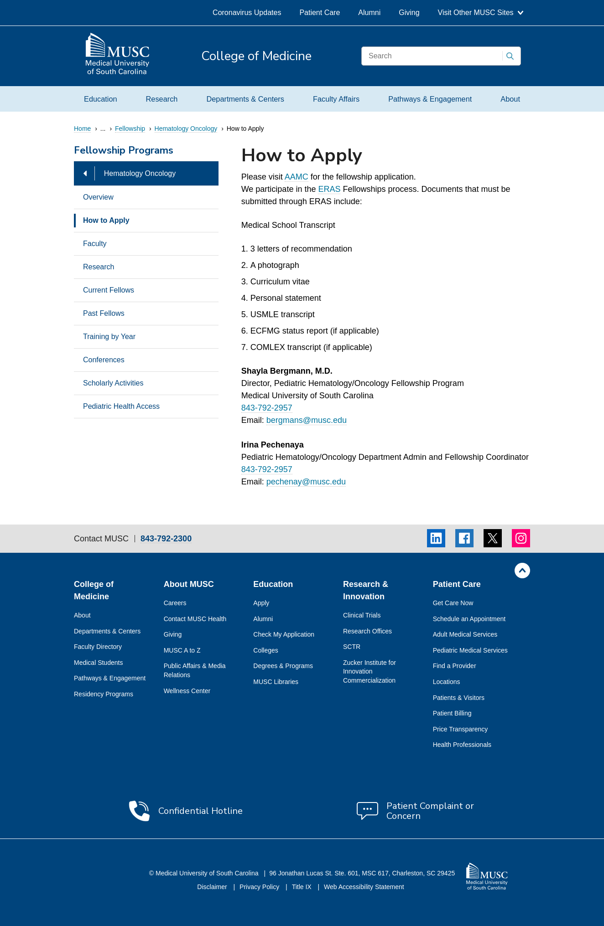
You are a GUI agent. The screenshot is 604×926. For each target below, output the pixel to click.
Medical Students (98, 662)
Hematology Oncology (140, 173)
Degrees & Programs (283, 665)
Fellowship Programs (123, 151)
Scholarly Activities (113, 383)
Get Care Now (453, 603)
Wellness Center (187, 690)
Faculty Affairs (336, 99)
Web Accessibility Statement (364, 886)
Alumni (369, 12)
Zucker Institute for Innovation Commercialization (369, 671)
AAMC (296, 176)
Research (162, 99)
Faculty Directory (98, 646)
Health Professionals (462, 744)
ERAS (329, 189)
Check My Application (283, 634)
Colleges (265, 650)
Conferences (104, 360)
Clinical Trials (361, 615)
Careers (175, 603)
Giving (409, 12)
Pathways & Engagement (430, 99)
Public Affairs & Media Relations (195, 670)
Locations (446, 681)
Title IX (302, 886)
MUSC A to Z (182, 650)
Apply (261, 603)
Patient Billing (452, 713)
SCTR (351, 646)
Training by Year (109, 336)
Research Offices (367, 631)
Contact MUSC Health (195, 618)
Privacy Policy (260, 886)
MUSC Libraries (275, 681)
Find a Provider (454, 665)
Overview (98, 197)
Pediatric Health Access (121, 406)
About (510, 99)
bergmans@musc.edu (306, 420)
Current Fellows (108, 290)
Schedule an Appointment (469, 618)
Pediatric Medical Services (470, 650)
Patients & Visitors (458, 697)
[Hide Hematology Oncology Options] (85, 173)
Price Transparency (460, 729)
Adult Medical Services (465, 634)
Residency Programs (103, 694)
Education (100, 99)
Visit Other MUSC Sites (480, 12)
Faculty (95, 243)
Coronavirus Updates (247, 12)
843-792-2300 (166, 539)
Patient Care (319, 12)
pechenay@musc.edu (306, 481)
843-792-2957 (266, 407)
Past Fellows (104, 313)
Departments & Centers (245, 99)
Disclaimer (213, 886)
